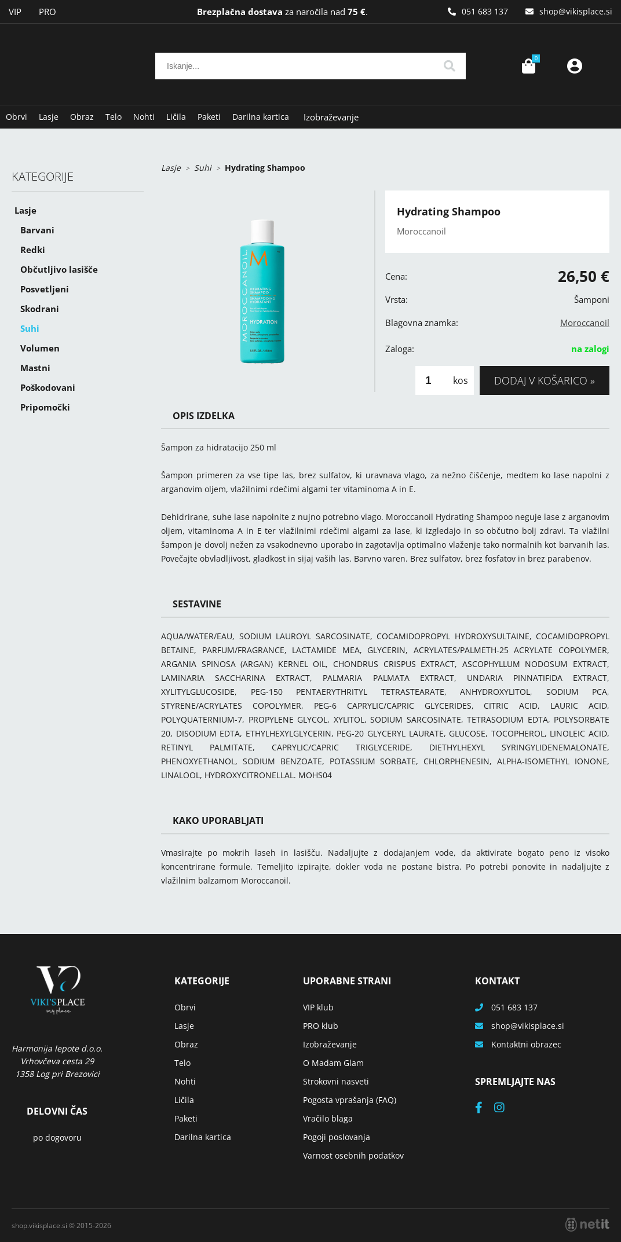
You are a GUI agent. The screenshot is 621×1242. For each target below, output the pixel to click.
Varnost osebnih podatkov (353, 1155)
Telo (113, 116)
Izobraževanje (331, 117)
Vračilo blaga (328, 1118)
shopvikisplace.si (575, 11)
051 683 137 (485, 11)
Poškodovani (47, 387)
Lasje (49, 116)
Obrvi (16, 116)
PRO (47, 11)
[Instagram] (505, 1108)
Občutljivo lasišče (59, 269)
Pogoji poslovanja (336, 1136)
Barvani (37, 230)
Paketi (209, 116)
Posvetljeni (44, 289)
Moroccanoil (584, 322)
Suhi (29, 328)
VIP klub (318, 1007)
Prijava (574, 66)
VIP (15, 11)
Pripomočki (45, 407)
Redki (32, 249)
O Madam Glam (333, 1062)
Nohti (144, 116)
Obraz (82, 116)
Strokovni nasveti (336, 1081)
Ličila (176, 116)
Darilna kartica (260, 116)
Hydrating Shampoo (265, 167)
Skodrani (39, 308)
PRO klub (320, 1025)
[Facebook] (484, 1108)
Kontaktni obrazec (526, 1044)
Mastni (35, 367)
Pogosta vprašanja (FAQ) (349, 1099)
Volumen (40, 348)
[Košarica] (528, 66)
